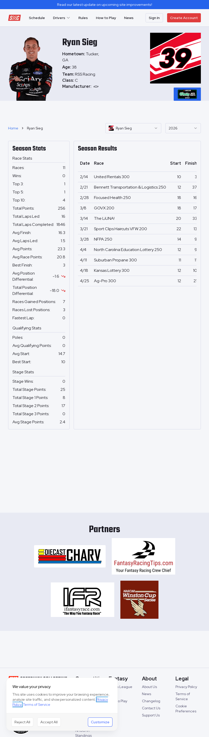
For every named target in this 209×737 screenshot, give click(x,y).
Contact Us (151, 708)
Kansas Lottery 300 (112, 270)
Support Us (151, 715)
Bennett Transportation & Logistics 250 (130, 187)
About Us (149, 686)
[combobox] (133, 128)
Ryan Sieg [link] (35, 128)
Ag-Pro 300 (105, 280)
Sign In (154, 17)
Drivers (61, 17)
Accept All (49, 722)
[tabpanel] (82, 80)
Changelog (151, 701)
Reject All (22, 722)
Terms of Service (36, 704)
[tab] (187, 94)
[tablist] (187, 94)
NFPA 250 (103, 239)
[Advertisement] (105, 111)
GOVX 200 (104, 208)
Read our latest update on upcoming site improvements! (104, 4)
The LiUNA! (104, 218)
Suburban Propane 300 (115, 260)
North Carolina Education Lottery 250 (128, 249)
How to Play (106, 17)
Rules (83, 17)
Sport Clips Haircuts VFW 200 (120, 228)
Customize (100, 722)
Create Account (184, 17)
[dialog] (62, 704)
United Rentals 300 (112, 176)
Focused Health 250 (112, 197)
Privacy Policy (186, 686)
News (129, 17)
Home (13, 128)
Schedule (37, 17)
